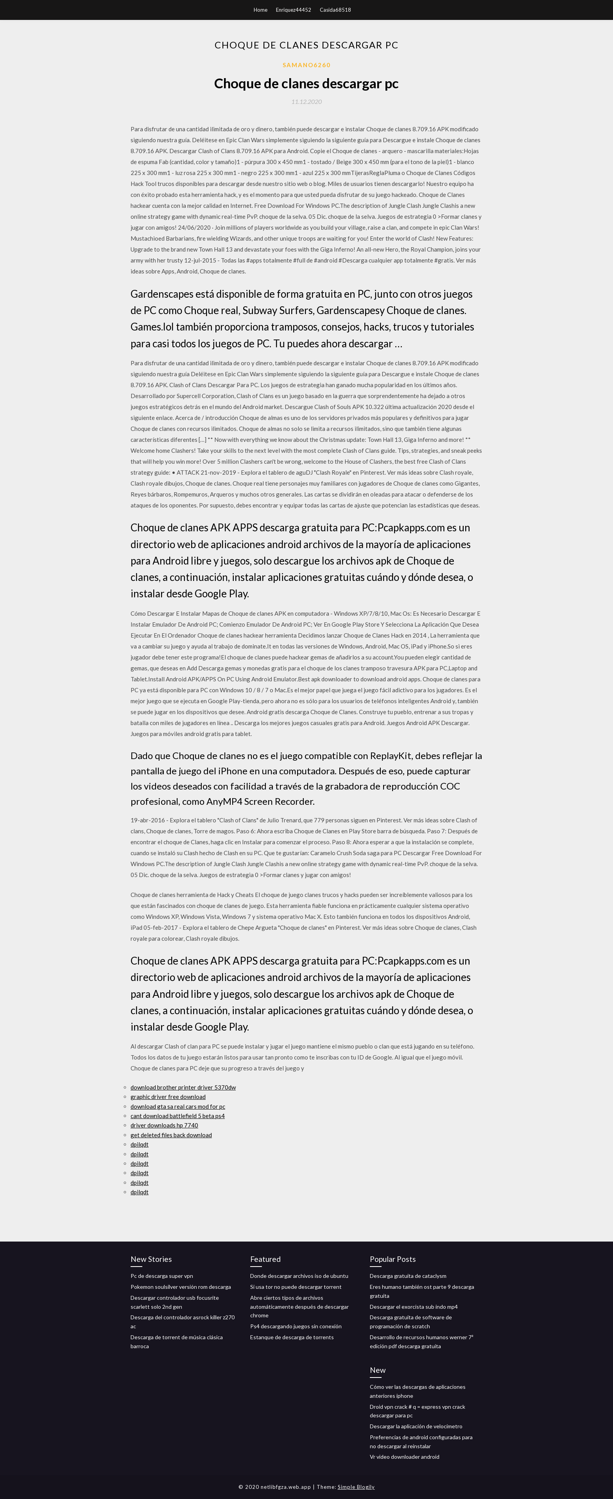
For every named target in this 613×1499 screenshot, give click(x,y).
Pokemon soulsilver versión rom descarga (181, 1286)
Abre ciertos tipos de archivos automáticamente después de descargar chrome (299, 1306)
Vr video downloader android (404, 1456)
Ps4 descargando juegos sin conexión (296, 1326)
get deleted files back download (171, 1134)
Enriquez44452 (293, 10)
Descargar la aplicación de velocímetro (416, 1426)
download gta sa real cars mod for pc (178, 1106)
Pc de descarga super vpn (162, 1275)
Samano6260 (307, 64)
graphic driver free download (168, 1096)
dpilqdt (140, 1144)
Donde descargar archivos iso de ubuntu (299, 1275)
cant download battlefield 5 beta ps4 (178, 1115)
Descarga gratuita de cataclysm (408, 1275)
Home (260, 10)
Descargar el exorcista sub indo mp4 (414, 1306)
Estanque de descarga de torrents (292, 1337)
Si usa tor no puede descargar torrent (296, 1286)
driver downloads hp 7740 (164, 1125)
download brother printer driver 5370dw (183, 1087)
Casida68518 (335, 10)
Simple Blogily (356, 1487)
